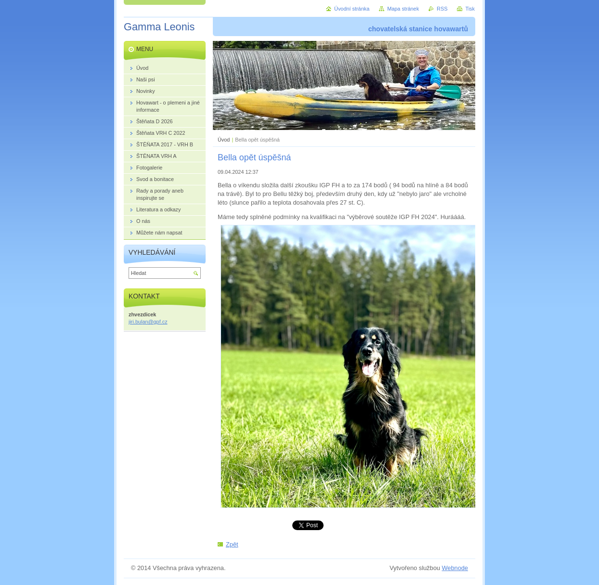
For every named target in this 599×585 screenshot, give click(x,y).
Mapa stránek (403, 9)
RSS (442, 9)
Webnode (455, 568)
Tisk (470, 9)
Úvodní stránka (351, 9)
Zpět (232, 544)
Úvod (224, 140)
